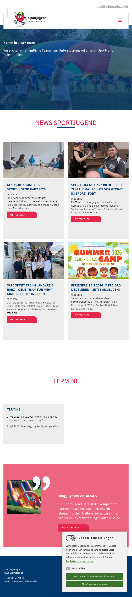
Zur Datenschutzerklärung (80, 561)
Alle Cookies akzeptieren (95, 584)
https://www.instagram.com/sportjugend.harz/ (66, 6)
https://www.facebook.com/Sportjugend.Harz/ (60, 6)
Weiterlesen (17, 214)
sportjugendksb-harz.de (90, 6)
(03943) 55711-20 (120, 6)
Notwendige (76, 568)
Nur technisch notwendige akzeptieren (94, 576)
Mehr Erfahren (70, 527)
